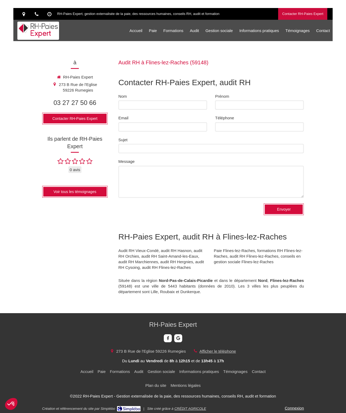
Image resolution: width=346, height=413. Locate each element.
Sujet (122, 139)
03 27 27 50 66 (74, 102)
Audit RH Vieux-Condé (138, 250)
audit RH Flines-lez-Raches (166, 267)
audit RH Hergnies (176, 261)
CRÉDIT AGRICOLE (190, 409)
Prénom (222, 96)
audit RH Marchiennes (138, 261)
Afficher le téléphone (218, 351)
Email (123, 118)
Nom (122, 96)
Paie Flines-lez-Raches (234, 250)
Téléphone (224, 118)
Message (126, 161)
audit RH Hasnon (176, 250)
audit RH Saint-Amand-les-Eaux (169, 256)
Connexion (294, 408)
